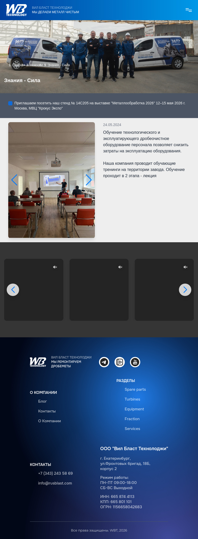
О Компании (49, 421)
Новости (36, 65)
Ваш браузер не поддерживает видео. (33, 290)
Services (132, 428)
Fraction (132, 418)
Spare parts (135, 389)
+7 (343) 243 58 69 (55, 473)
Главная (18, 65)
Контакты (47, 411)
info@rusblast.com (55, 483)
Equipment (134, 409)
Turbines (132, 399)
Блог (42, 401)
